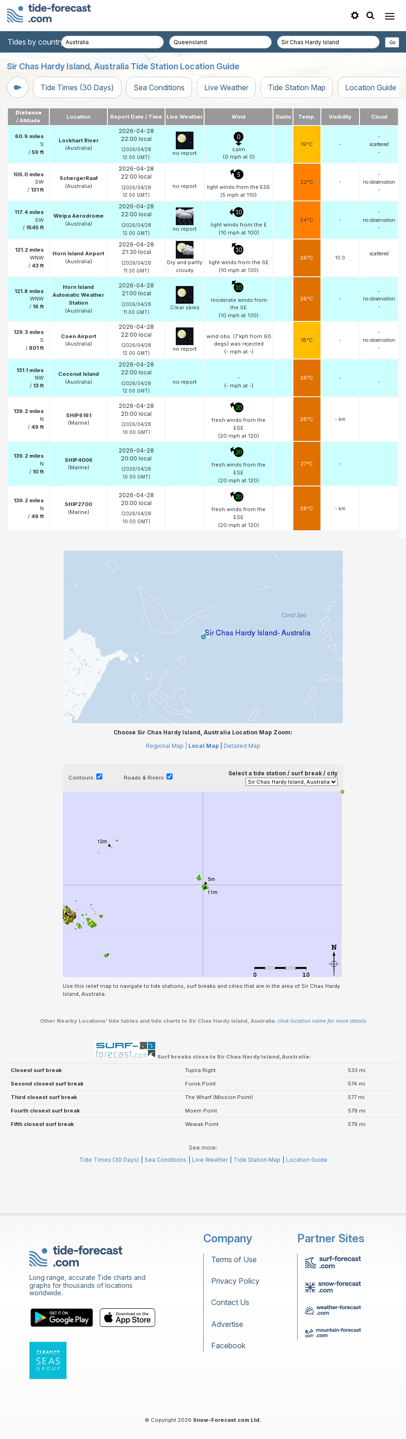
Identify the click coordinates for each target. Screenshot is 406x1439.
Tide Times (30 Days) (77, 87)
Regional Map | (166, 745)
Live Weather (226, 87)
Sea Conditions (159, 87)
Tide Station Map (297, 87)
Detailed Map (242, 745)
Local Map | (205, 745)
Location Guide (370, 87)
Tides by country (35, 42)
